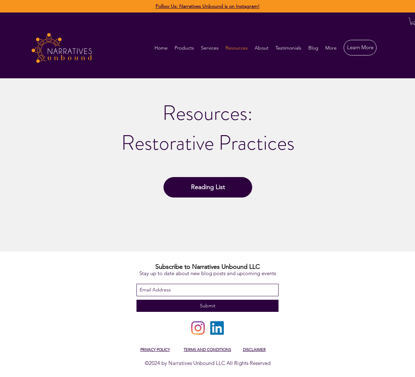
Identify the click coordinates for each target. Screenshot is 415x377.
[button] (209, 48)
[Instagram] (198, 328)
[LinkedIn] (217, 328)
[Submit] (207, 306)
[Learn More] (360, 47)
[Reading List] (208, 187)
